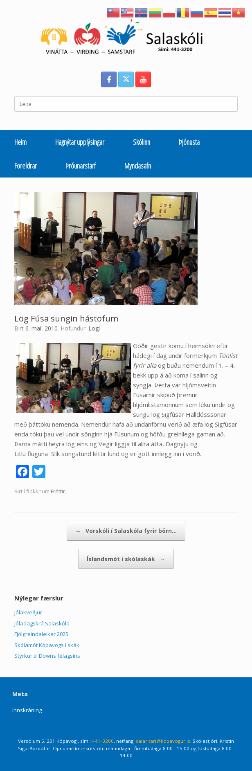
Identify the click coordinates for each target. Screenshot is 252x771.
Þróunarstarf (80, 166)
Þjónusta (189, 142)
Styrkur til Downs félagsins (47, 655)
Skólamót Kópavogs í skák (46, 645)
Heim (20, 142)
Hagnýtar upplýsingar (79, 142)
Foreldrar (25, 166)
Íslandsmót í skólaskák (126, 559)
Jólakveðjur (28, 612)
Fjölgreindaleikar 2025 (41, 634)
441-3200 (103, 741)
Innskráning (27, 710)
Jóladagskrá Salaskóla (42, 623)
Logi (94, 328)
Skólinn (141, 142)
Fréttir (58, 491)
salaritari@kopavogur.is (163, 741)
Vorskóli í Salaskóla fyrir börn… (126, 530)
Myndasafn (137, 166)
